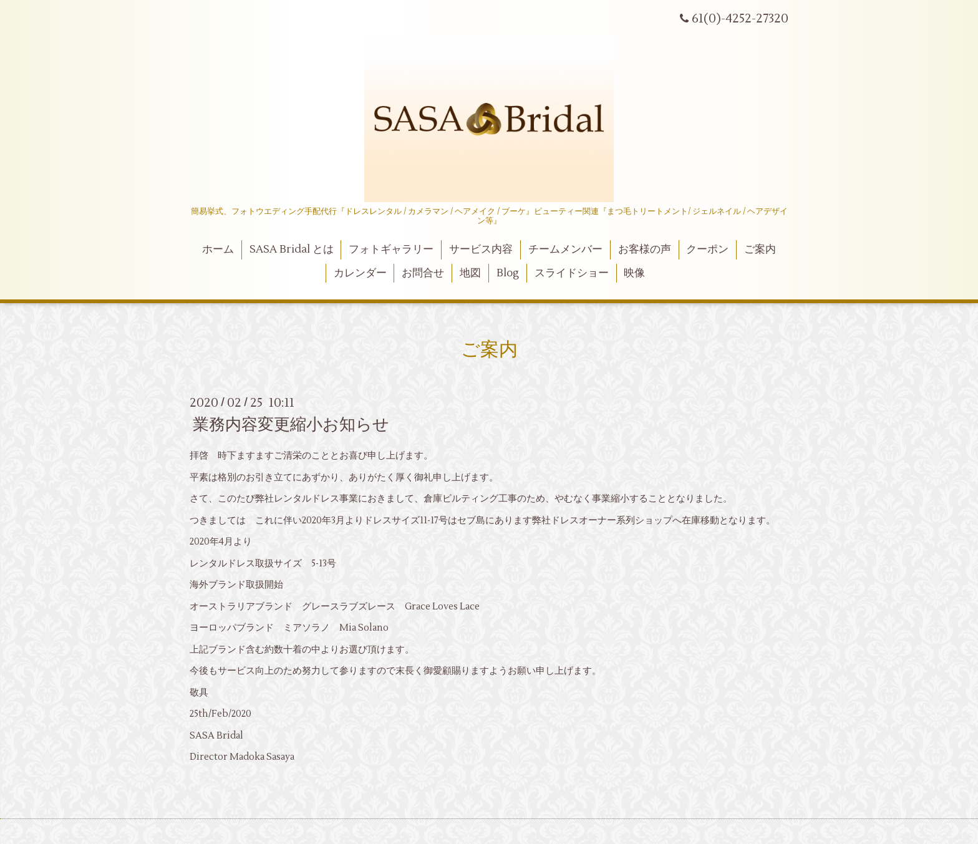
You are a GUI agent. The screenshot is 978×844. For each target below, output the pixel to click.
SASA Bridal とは (291, 249)
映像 (634, 273)
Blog (507, 273)
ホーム (218, 249)
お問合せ (423, 273)
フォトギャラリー (391, 249)
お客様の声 (644, 249)
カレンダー (360, 273)
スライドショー (572, 273)
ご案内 (760, 249)
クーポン (707, 249)
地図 (470, 273)
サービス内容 (481, 249)
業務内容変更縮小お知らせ (291, 424)
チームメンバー (565, 249)
